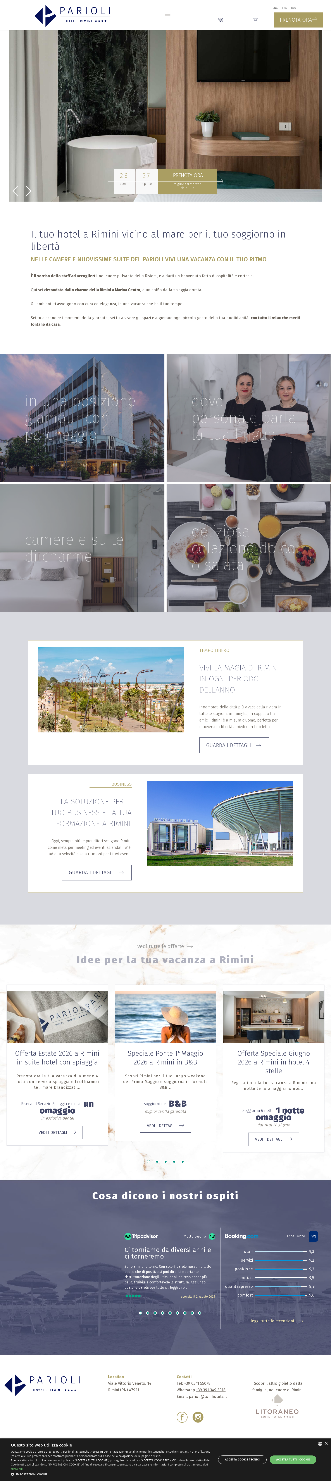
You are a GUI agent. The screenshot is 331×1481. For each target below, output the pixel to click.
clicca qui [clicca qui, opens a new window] (17, 1469)
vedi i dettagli (57, 1132)
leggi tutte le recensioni (278, 1321)
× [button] (326, 1443)
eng (275, 7)
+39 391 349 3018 (211, 1390)
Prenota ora (298, 20)
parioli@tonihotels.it (208, 1396)
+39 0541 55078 (197, 1383)
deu (293, 7)
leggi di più (179, 1287)
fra (284, 7)
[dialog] (165, 1459)
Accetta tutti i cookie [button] (293, 1459)
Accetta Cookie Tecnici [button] (242, 1459)
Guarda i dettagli (234, 745)
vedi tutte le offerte (165, 946)
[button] (110, 1474)
